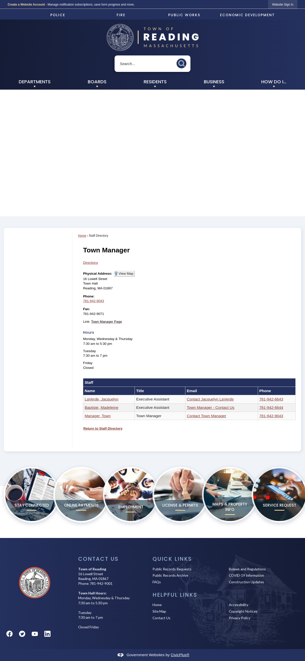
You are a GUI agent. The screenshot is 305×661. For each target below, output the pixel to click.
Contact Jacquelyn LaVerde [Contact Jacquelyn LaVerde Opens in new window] (210, 399)
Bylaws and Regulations (247, 569)
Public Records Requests (171, 569)
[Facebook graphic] (9, 634)
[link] (282, 4)
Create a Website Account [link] (26, 4)
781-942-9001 (101, 583)
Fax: (86, 309)
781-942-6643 (271, 399)
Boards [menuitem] (97, 81)
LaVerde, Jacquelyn (101, 399)
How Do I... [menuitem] (273, 81)
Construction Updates (246, 582)
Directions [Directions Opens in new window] (90, 263)
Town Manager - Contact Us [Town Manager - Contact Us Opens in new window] (210, 407)
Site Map (159, 611)
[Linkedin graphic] (47, 634)
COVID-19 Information (246, 575)
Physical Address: (97, 273)
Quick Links (172, 559)
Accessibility (238, 605)
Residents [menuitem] (155, 81)
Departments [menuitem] (35, 81)
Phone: (88, 296)
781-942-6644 (271, 407)
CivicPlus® (180, 655)
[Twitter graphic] (22, 634)
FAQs (156, 582)
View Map (126, 273)
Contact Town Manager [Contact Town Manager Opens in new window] (206, 416)
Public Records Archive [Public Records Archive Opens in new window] (170, 575)
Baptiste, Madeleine (101, 407)
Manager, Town (98, 416)
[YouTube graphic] (35, 634)
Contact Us (161, 618)
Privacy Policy (239, 618)
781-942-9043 (93, 301)
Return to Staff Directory (102, 428)
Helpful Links (174, 594)
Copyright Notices (243, 611)
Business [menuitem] (214, 81)
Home (82, 235)
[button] (183, 63)
